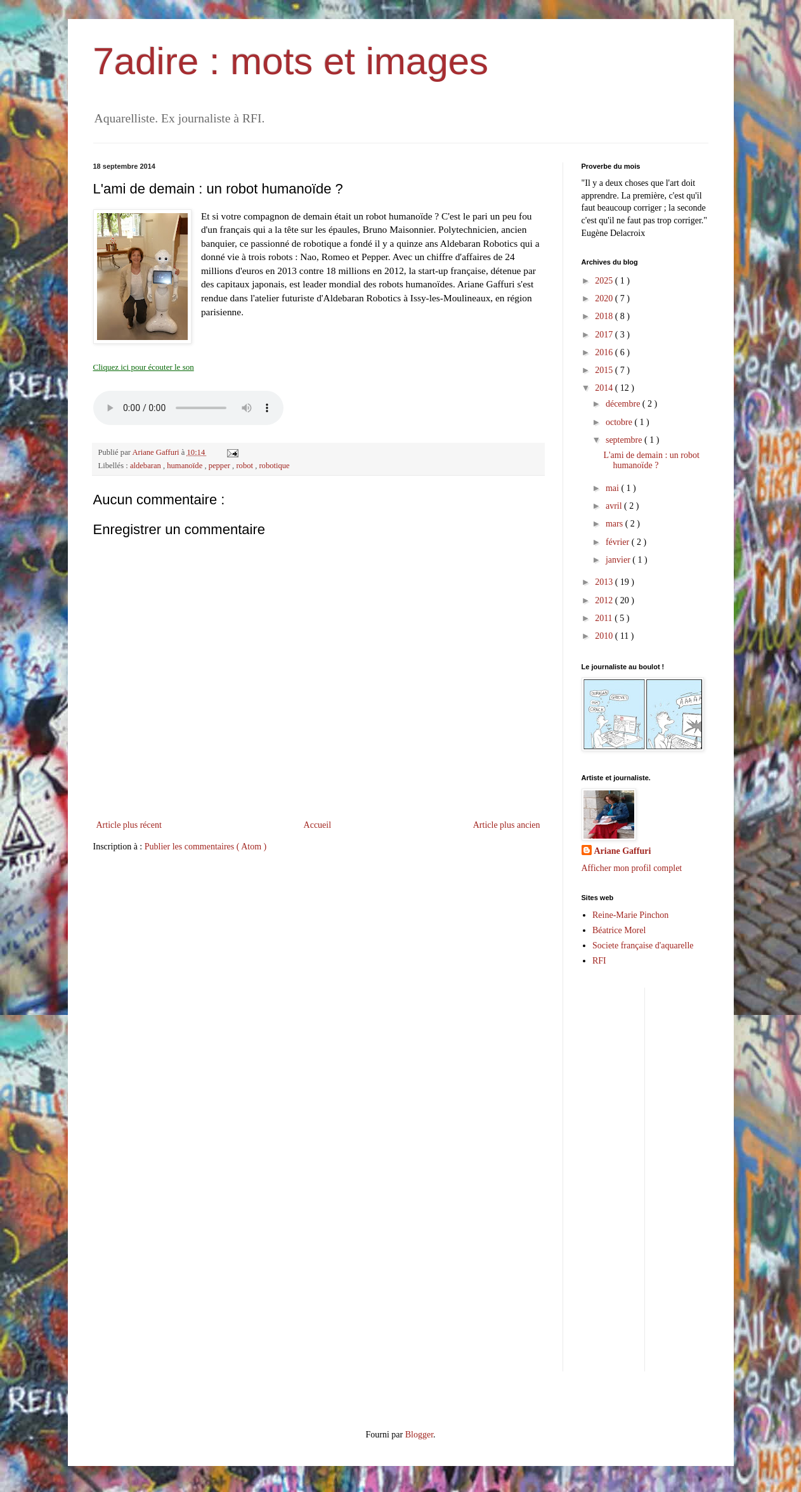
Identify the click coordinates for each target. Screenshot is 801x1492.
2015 (605, 370)
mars (615, 523)
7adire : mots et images (291, 61)
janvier (619, 560)
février (619, 542)
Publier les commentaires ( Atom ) (205, 846)
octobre (620, 422)
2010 (605, 636)
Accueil (318, 825)
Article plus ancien (506, 825)
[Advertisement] (727, 1178)
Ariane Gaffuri (622, 851)
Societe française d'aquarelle (643, 945)
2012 (605, 600)
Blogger (419, 1434)
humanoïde (185, 465)
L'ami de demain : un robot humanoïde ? (651, 460)
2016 (605, 352)
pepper (220, 465)
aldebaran (146, 465)
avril (615, 506)
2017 (605, 334)
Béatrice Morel (619, 930)
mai (614, 488)
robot (245, 465)
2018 (605, 316)
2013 (605, 582)
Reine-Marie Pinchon (630, 915)
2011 (605, 618)
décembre (624, 404)
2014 (605, 388)
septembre (625, 440)
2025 (605, 280)
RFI (599, 960)
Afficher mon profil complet (632, 868)
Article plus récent (129, 825)
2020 (605, 298)
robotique (274, 465)
